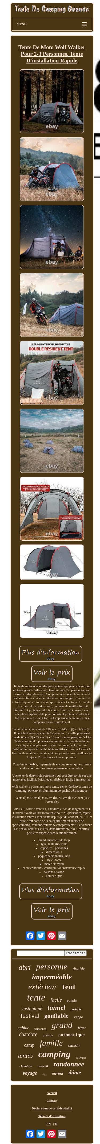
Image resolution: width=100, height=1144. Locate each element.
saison (73, 1045)
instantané (32, 1008)
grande (48, 1035)
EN (48, 1124)
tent (68, 986)
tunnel (56, 1007)
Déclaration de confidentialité (52, 1108)
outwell (43, 1066)
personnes (40, 1028)
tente (36, 997)
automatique (71, 1035)
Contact (51, 1101)
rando (72, 1001)
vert (44, 1074)
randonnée (68, 1064)
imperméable (52, 977)
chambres (25, 1066)
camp (29, 1045)
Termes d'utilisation (52, 1116)
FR (55, 1124)
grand (62, 1025)
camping (54, 1054)
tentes (25, 1055)
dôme (75, 1072)
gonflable (56, 1015)
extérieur (42, 986)
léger (82, 1028)
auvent (57, 1073)
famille (51, 1043)
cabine (23, 1028)
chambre (28, 1034)
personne (51, 966)
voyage (30, 1073)
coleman (81, 1057)
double (79, 968)
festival (30, 1015)
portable (76, 1009)
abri (25, 967)
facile (56, 1000)
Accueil (52, 1093)
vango (78, 1017)
